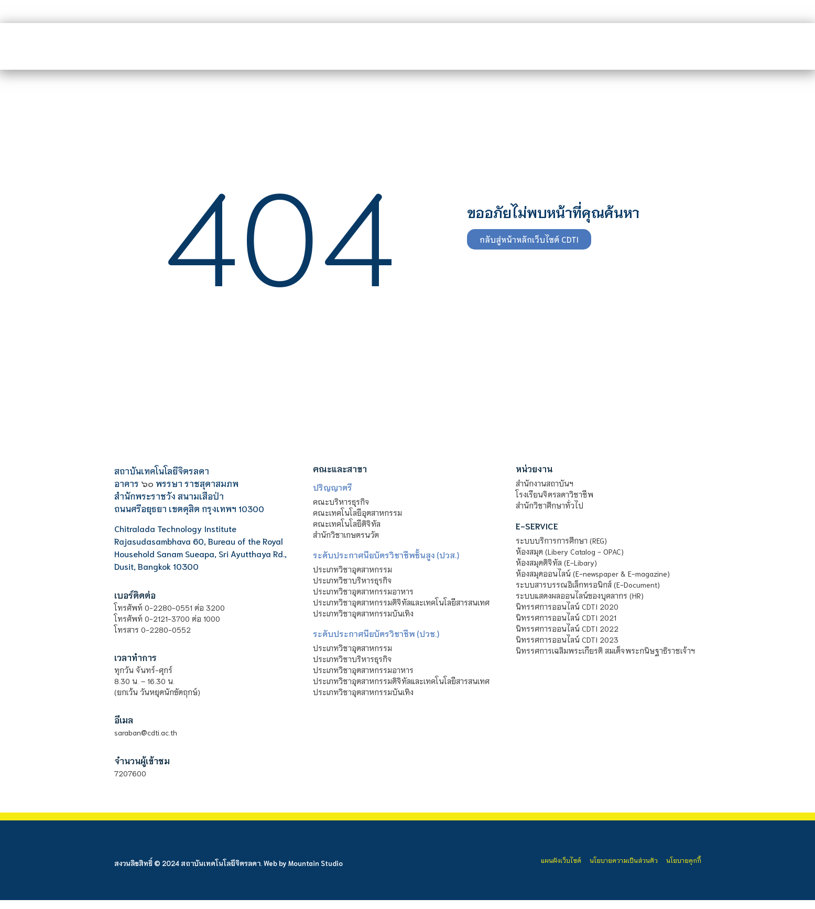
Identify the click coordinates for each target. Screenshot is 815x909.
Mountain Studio (315, 863)
